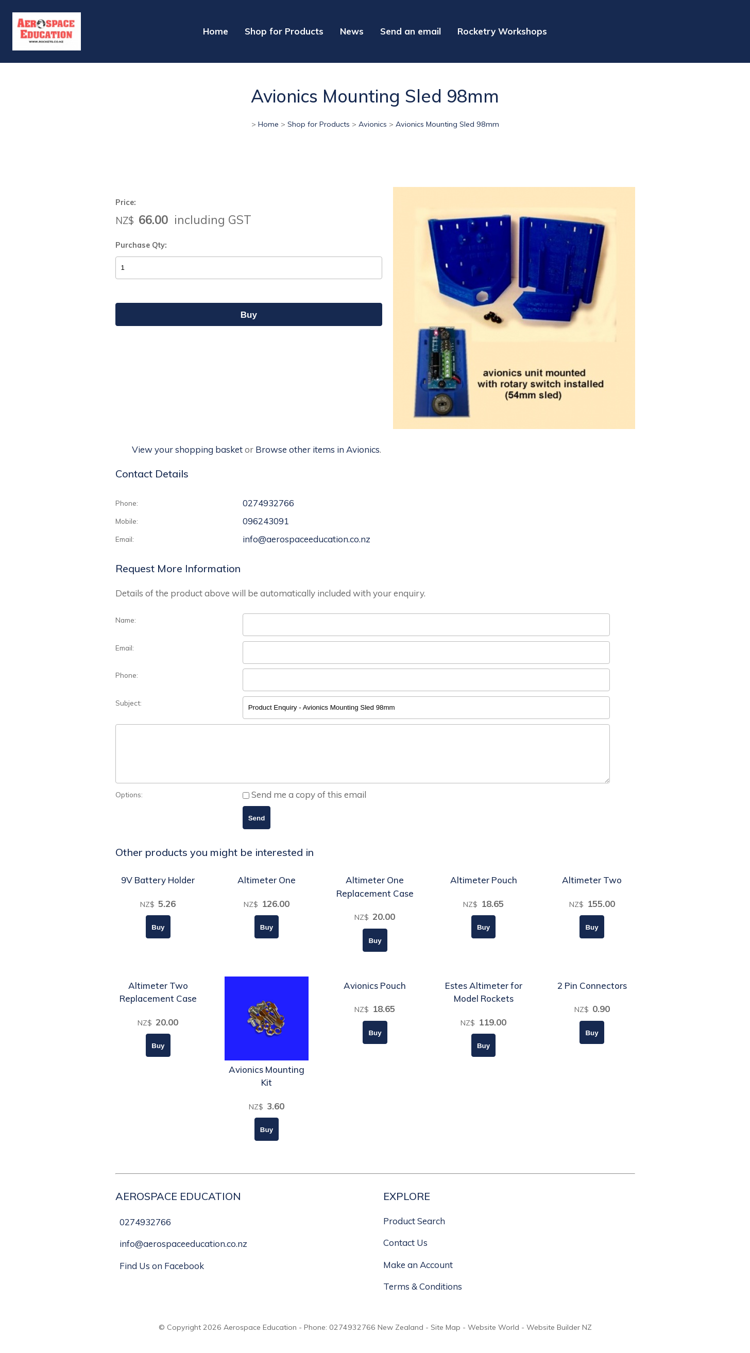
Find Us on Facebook (162, 1276)
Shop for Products (284, 31)
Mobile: (126, 521)
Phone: (126, 503)
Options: (129, 805)
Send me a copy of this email (304, 805)
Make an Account (418, 1275)
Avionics (373, 124)
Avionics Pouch (375, 996)
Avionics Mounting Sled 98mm (447, 124)
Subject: (128, 702)
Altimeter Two (592, 890)
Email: (124, 539)
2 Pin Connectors (592, 996)
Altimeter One (266, 890)
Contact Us (405, 1253)
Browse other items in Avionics (317, 449)
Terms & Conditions (422, 1297)
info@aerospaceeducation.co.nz (306, 539)
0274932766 (268, 503)
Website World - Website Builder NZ (530, 1338)
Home (215, 31)
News (352, 31)
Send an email (410, 31)
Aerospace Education (260, 1338)
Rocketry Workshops (502, 31)
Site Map (446, 1338)
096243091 (266, 521)
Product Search (414, 1231)
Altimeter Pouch (483, 890)
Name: (125, 619)
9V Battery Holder (158, 890)
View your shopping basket (187, 449)
